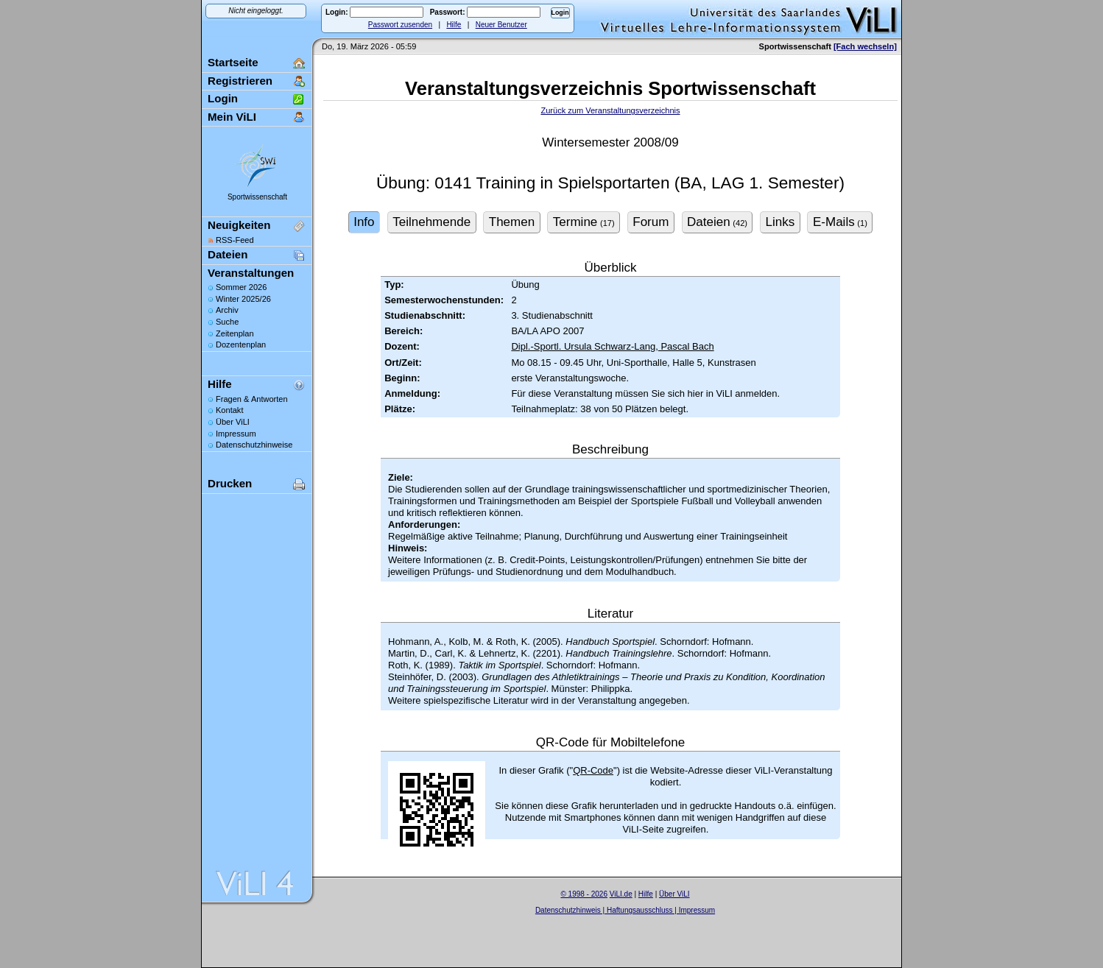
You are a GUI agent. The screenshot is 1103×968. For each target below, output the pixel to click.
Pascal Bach (686, 346)
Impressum (236, 433)
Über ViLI (233, 421)
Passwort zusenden (400, 25)
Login (223, 98)
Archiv (227, 309)
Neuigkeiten (239, 225)
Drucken (230, 483)
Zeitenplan (235, 333)
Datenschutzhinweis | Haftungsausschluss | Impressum (625, 910)
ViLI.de (621, 894)
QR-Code (593, 770)
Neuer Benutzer (501, 25)
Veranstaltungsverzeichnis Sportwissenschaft (610, 88)
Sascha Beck (640, 919)
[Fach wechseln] (865, 46)
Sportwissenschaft (257, 197)
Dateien (227, 254)
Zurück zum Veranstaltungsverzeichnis (610, 110)
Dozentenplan (241, 344)
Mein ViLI (232, 116)
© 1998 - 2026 (583, 894)
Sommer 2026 (241, 287)
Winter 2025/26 (243, 298)
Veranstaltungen (251, 272)
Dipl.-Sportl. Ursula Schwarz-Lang (583, 346)
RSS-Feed (235, 240)
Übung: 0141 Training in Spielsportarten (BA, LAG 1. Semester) (610, 183)
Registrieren (240, 80)
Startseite (233, 62)
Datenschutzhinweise (254, 444)
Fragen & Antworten (252, 399)
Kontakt (229, 410)
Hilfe (453, 25)
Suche (227, 321)
